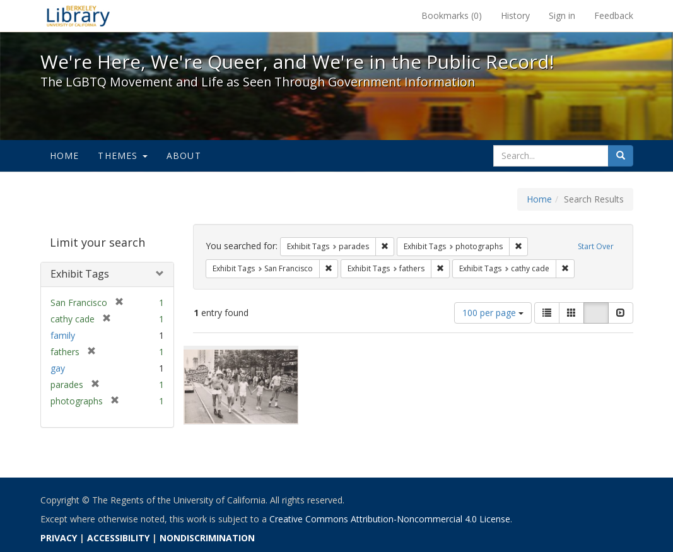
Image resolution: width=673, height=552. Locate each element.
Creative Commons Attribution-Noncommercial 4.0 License (389, 519)
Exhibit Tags (79, 274)
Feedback (613, 15)
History (515, 15)
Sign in (562, 15)
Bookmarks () (451, 15)
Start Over (596, 246)
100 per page (493, 313)
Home (64, 155)
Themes (122, 155)
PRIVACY (58, 538)
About (184, 155)
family (62, 335)
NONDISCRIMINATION (207, 538)
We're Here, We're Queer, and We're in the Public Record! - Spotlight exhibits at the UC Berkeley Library (78, 16)
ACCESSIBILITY (118, 538)
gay (57, 368)
